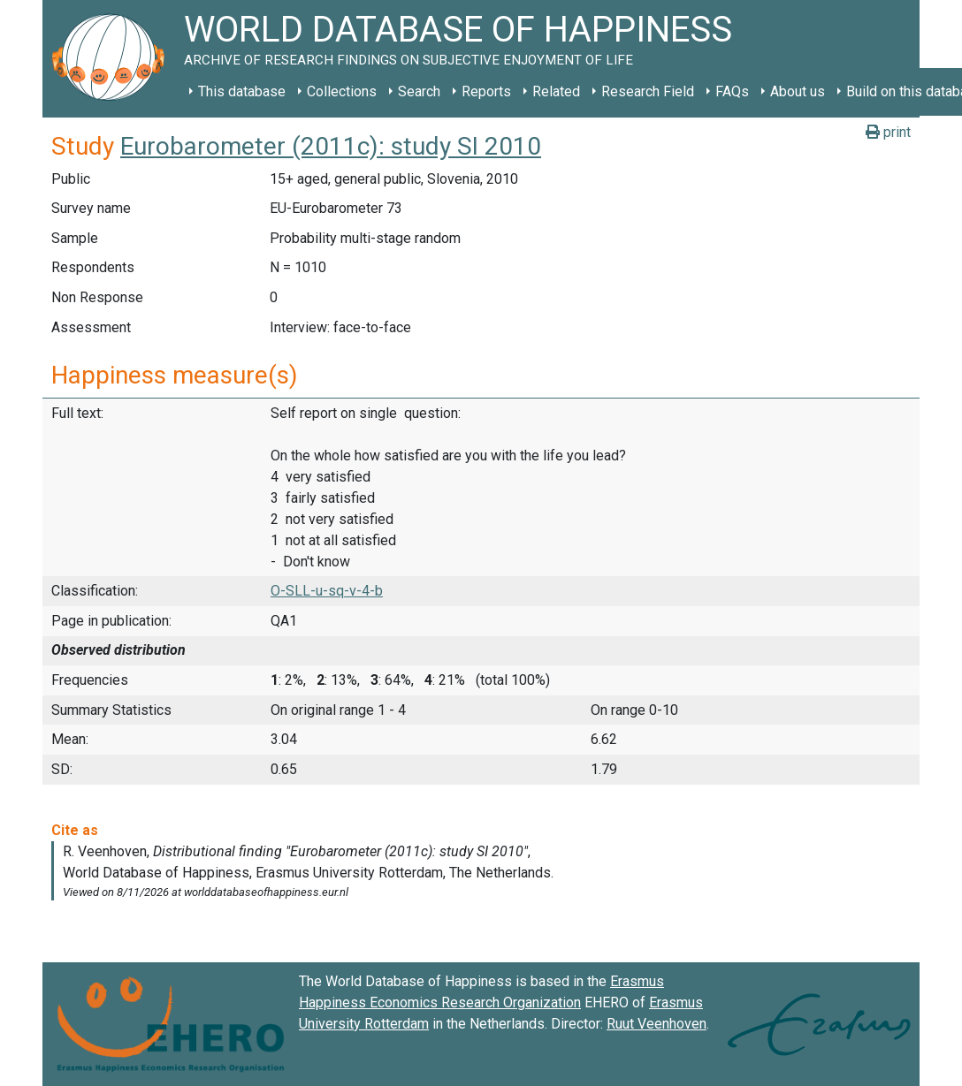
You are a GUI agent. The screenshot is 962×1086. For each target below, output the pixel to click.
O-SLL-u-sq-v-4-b (327, 590)
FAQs (732, 91)
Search (419, 91)
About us (797, 91)
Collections (342, 91)
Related (556, 91)
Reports (486, 91)
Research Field (647, 91)
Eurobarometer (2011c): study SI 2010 (330, 146)
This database (242, 91)
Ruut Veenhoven (656, 1023)
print (888, 132)
